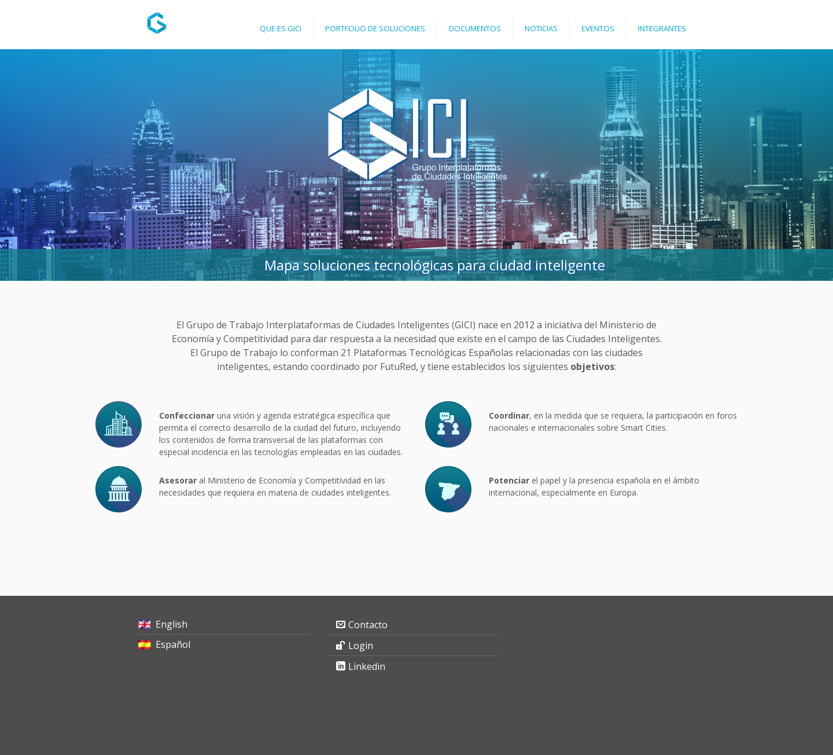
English (171, 624)
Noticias (541, 28)
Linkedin (366, 666)
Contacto (368, 624)
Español (173, 644)
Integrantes (662, 28)
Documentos (475, 28)
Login (360, 645)
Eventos (597, 28)
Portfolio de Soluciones (375, 28)
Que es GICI (280, 28)
